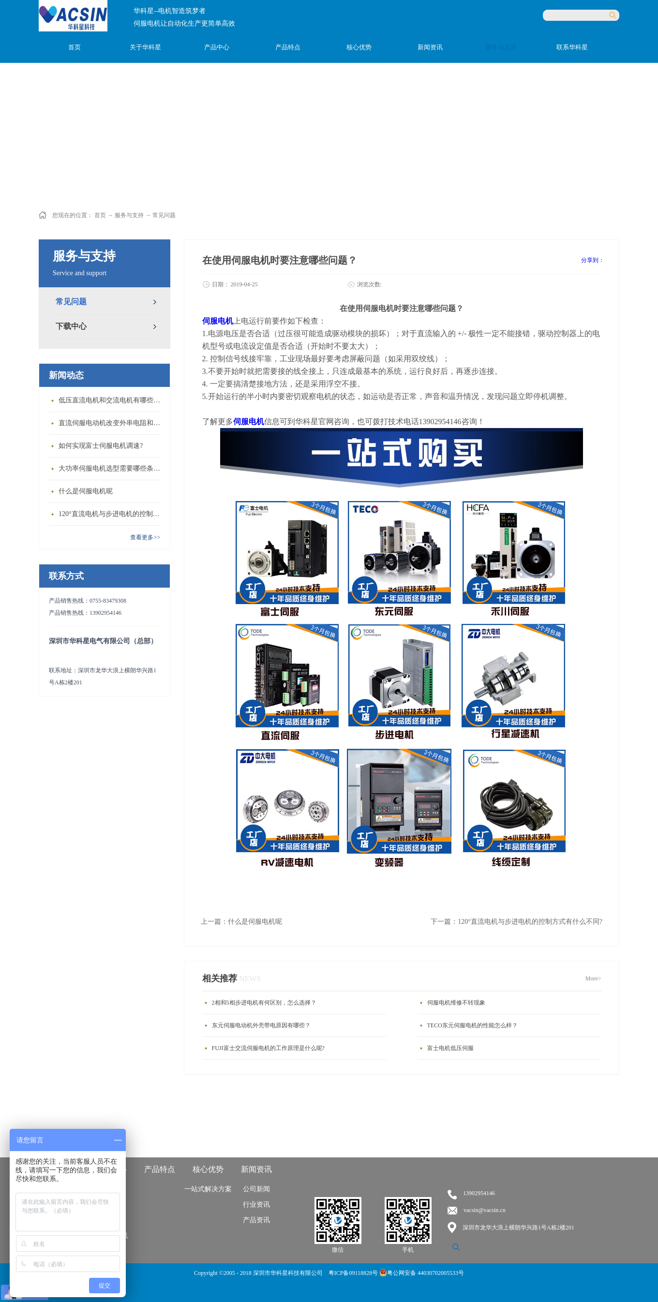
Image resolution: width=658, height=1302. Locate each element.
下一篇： (516, 921)
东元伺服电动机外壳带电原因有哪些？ (261, 1025)
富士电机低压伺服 (450, 1048)
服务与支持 (129, 215)
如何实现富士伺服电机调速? (101, 445)
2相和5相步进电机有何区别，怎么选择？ (264, 1002)
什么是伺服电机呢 (86, 491)
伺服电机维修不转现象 (456, 1002)
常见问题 (164, 215)
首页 (74, 47)
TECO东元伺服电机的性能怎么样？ (472, 1025)
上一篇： (241, 921)
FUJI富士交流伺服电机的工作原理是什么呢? (268, 1048)
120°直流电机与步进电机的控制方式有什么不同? (112, 514)
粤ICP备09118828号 (354, 1273)
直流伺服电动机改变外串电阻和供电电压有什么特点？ (112, 423)
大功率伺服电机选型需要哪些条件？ (112, 468)
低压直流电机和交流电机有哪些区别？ (112, 400)
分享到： (592, 260)
